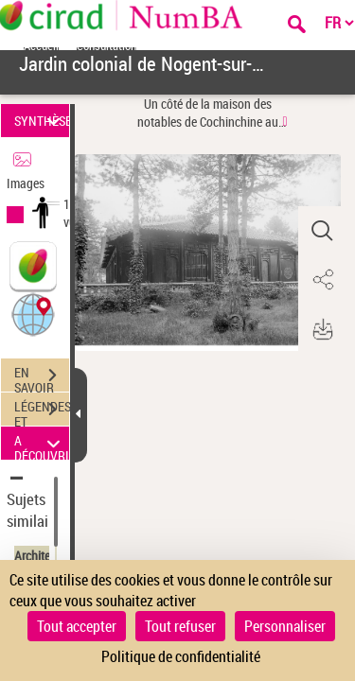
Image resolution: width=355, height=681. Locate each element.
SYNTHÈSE (41, 120)
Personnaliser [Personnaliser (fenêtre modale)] (285, 626)
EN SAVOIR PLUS (41, 377)
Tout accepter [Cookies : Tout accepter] (76, 626)
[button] (33, 314)
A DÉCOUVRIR (41, 443)
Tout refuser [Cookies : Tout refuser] (180, 626)
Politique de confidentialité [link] (180, 656)
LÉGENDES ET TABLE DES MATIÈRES (41, 411)
